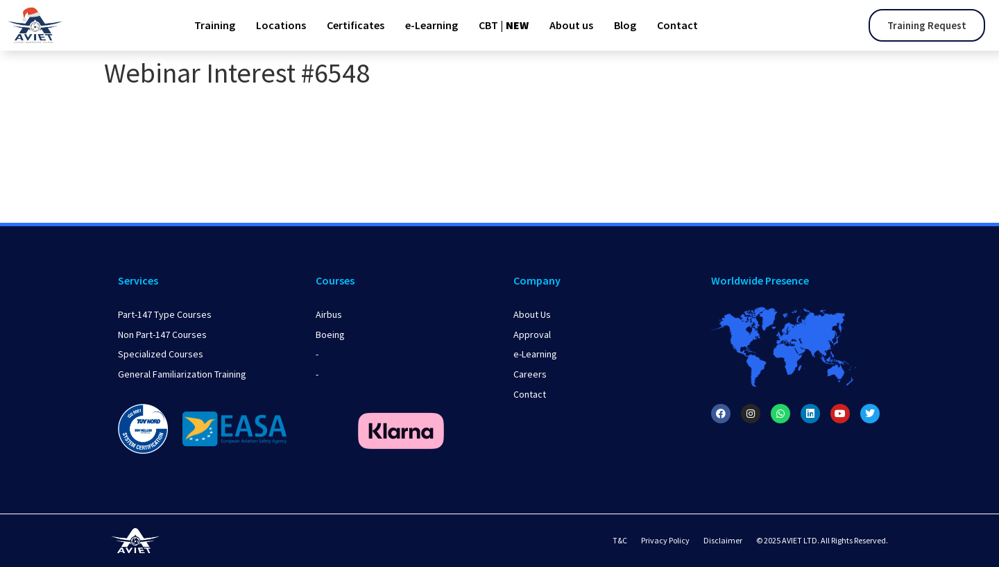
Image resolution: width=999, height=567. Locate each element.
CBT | (504, 25)
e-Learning (431, 25)
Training (214, 25)
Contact (677, 25)
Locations (281, 25)
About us (571, 25)
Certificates (355, 25)
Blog (625, 25)
